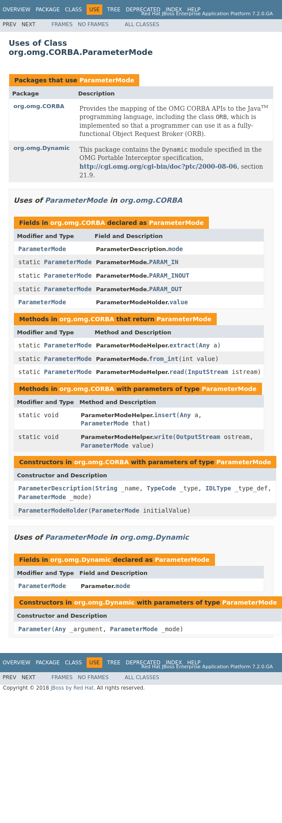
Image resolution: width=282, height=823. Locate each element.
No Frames (93, 24)
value (178, 302)
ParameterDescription (55, 488)
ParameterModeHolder (53, 510)
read (176, 371)
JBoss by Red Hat (72, 688)
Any (204, 345)
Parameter (34, 629)
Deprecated (143, 10)
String (106, 488)
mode (175, 248)
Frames (62, 24)
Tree (114, 10)
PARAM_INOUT (169, 275)
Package (48, 10)
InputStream (208, 371)
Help (194, 10)
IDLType (218, 488)
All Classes (142, 24)
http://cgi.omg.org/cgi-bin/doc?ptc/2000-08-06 (158, 166)
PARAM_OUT (165, 289)
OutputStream (198, 436)
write (163, 436)
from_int (163, 358)
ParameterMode (106, 80)
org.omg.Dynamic (41, 148)
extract (182, 345)
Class (73, 10)
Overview (16, 10)
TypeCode (161, 488)
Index (174, 10)
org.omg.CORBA (38, 106)
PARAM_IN (163, 261)
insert (165, 415)
